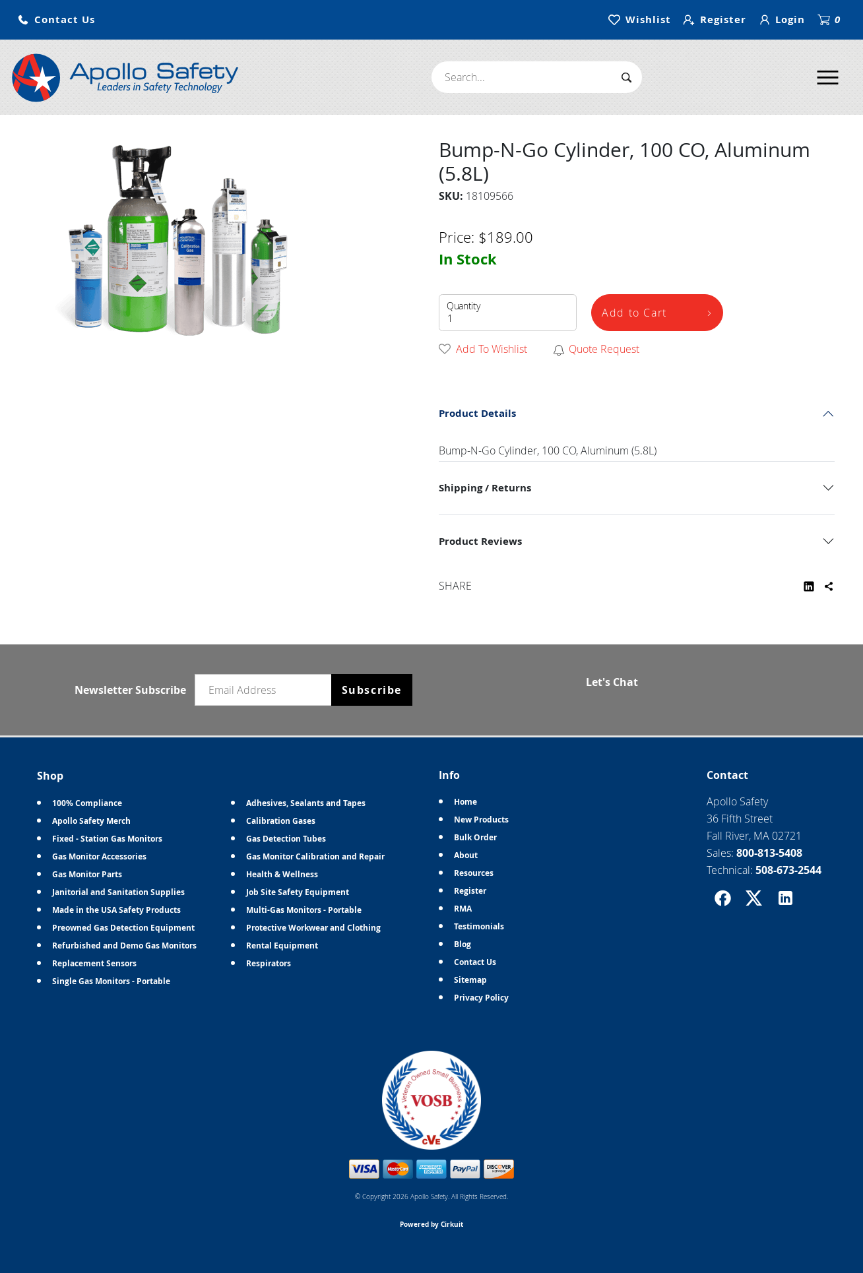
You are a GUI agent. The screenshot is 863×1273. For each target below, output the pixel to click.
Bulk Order (475, 837)
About (466, 855)
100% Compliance (87, 803)
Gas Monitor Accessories (99, 856)
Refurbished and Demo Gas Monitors (124, 945)
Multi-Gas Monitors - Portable (304, 910)
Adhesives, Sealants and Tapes (306, 803)
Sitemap (470, 979)
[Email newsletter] (266, 690)
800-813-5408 (769, 853)
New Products (481, 819)
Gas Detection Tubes (286, 838)
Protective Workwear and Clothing (313, 927)
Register (470, 890)
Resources (474, 873)
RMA (463, 908)
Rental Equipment (282, 945)
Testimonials (479, 926)
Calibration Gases (280, 820)
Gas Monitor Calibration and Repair (315, 856)
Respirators (268, 963)
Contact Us (475, 962)
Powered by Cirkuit (431, 1224)
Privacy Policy (481, 997)
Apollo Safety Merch (91, 820)
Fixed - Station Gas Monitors (107, 838)
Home (465, 801)
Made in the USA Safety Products (116, 910)
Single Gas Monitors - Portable (111, 981)
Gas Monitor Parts (87, 874)
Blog (462, 944)
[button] (56, 20)
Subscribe (372, 690)
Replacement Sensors (94, 963)
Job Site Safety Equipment (297, 892)
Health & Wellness (282, 874)
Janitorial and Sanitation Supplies (118, 892)
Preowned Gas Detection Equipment (123, 927)
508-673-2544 (788, 870)
